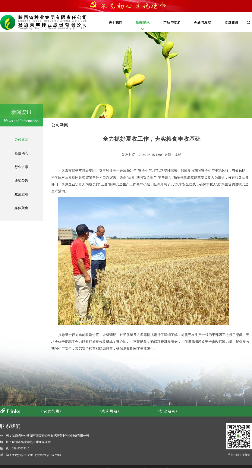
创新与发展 (202, 22)
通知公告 (21, 180)
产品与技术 (171, 22)
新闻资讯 (142, 22)
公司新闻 (21, 139)
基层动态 (21, 153)
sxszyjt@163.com (22, 454)
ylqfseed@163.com (48, 454)
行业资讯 (21, 167)
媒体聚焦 (21, 208)
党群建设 (231, 22)
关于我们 (115, 22)
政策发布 (21, 194)
